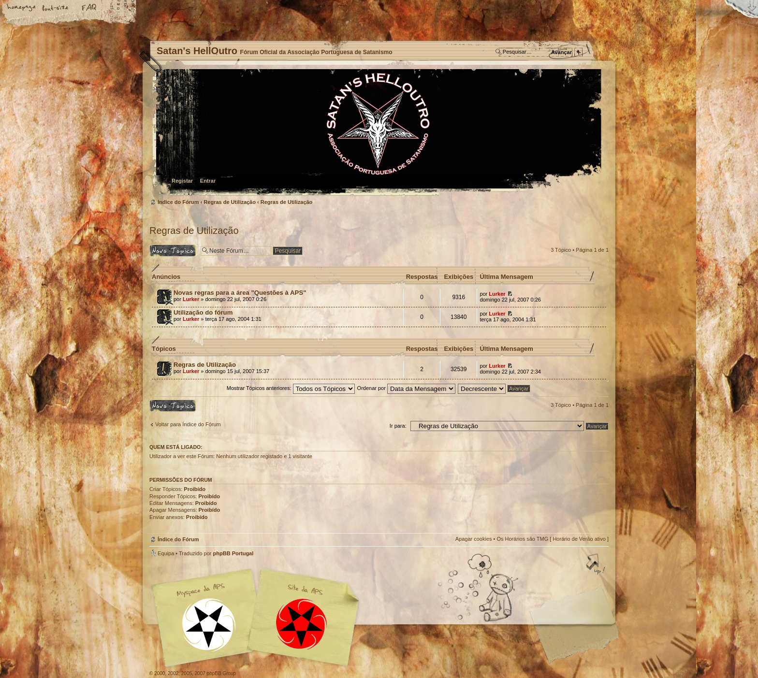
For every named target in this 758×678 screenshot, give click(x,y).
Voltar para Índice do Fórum (188, 424)
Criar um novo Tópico (172, 251)
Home (22, 8)
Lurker (191, 299)
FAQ (89, 8)
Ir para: (398, 426)
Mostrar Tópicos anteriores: (291, 388)
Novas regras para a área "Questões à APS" (240, 292)
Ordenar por (406, 388)
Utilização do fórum (203, 312)
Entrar (208, 181)
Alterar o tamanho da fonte (56, 8)
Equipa (166, 553)
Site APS (301, 624)
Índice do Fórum (378, 133)
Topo (596, 565)
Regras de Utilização (230, 202)
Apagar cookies (473, 539)
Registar (182, 181)
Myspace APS (258, 617)
